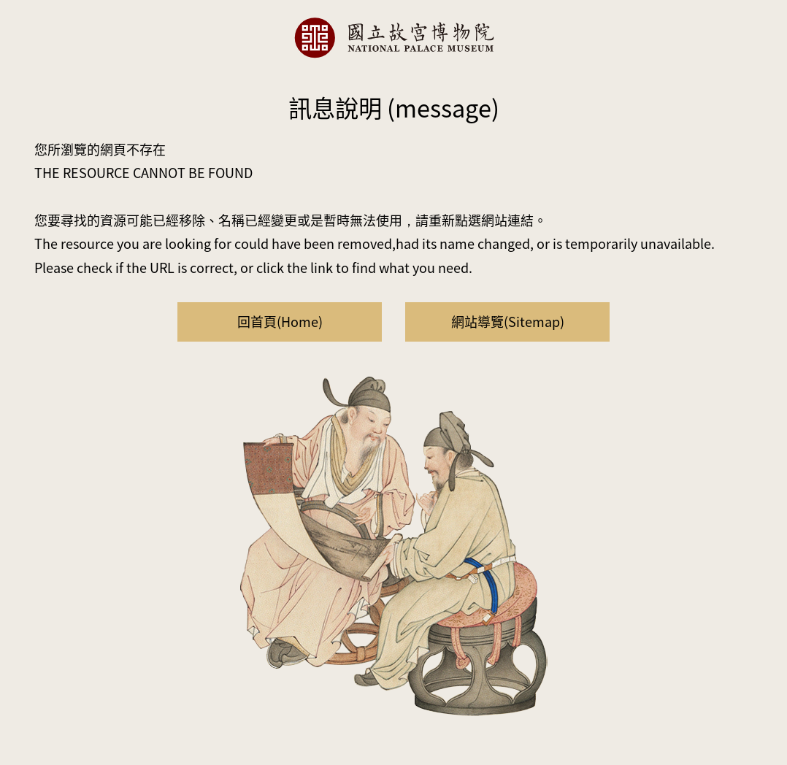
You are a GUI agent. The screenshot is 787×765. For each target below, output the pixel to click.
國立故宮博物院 (393, 37)
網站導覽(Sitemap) (507, 321)
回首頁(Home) (280, 321)
